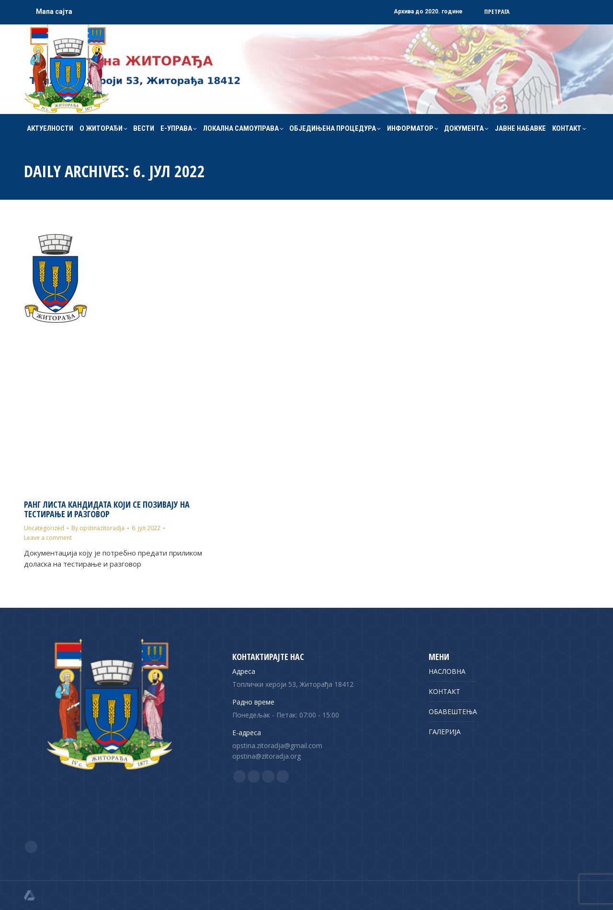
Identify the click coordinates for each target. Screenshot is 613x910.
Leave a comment (48, 538)
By (98, 528)
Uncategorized (44, 528)
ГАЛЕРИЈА (445, 731)
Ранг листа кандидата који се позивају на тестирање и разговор (107, 509)
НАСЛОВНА (447, 671)
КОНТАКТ (444, 691)
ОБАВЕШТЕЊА (453, 711)
